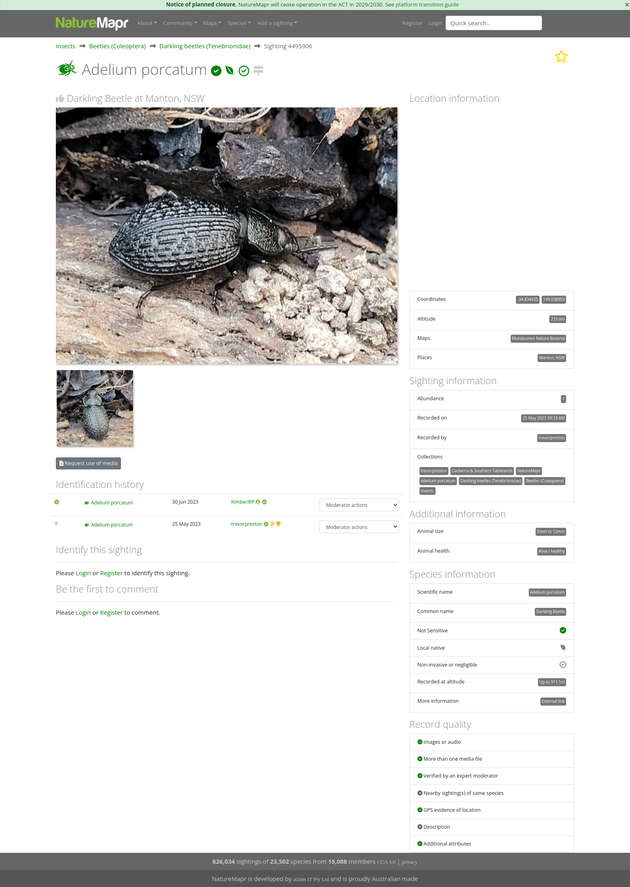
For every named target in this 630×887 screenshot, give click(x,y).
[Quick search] (494, 23)
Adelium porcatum (112, 502)
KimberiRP (242, 501)
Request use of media (88, 463)
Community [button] (177, 23)
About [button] (145, 23)
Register (412, 23)
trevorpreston (246, 524)
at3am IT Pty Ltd (311, 879)
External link (553, 701)
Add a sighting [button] (275, 23)
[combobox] (510, 23)
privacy (409, 862)
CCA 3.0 (386, 862)
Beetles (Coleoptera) (117, 46)
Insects (66, 46)
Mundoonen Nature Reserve (538, 338)
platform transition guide (427, 4)
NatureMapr (529, 470)
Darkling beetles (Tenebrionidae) (205, 46)
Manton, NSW (552, 357)
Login (435, 23)
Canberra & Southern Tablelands (482, 470)
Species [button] (236, 23)
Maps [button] (210, 23)
